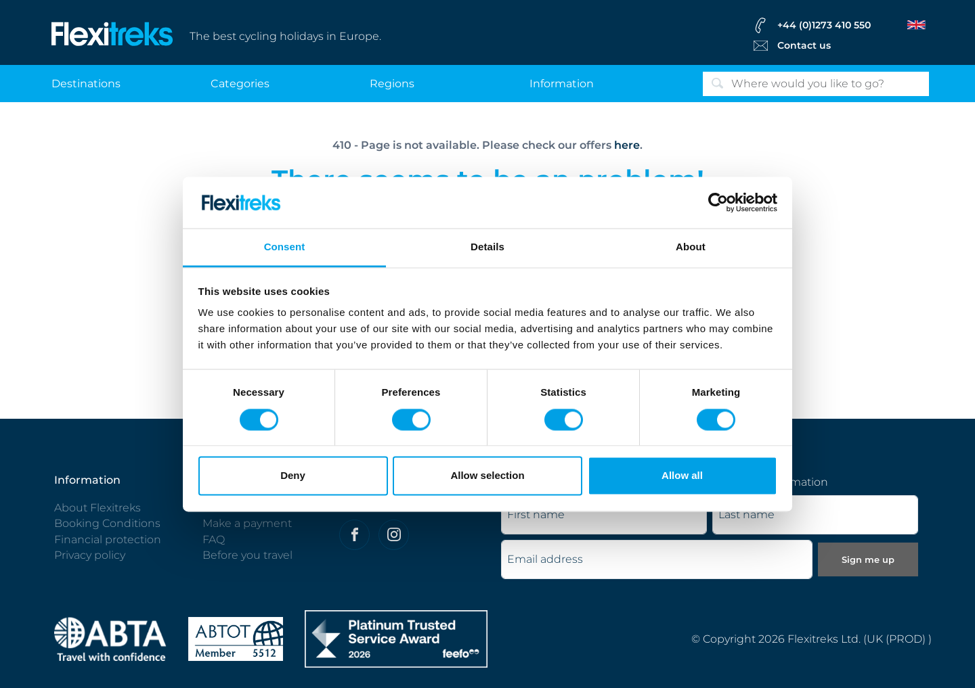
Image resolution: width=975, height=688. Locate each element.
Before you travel (247, 555)
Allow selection (487, 476)
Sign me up (868, 559)
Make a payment (247, 523)
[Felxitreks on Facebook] (354, 535)
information (561, 83)
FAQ (213, 539)
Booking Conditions (107, 523)
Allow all (682, 476)
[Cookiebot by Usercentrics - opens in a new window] (718, 202)
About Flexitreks (97, 507)
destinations (86, 83)
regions (392, 83)
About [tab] (691, 247)
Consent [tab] (284, 247)
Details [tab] (487, 247)
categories (240, 83)
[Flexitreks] (112, 32)
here (627, 145)
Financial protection (107, 539)
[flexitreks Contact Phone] (838, 25)
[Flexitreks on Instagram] (393, 535)
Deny (292, 476)
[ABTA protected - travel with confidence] (110, 638)
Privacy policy (89, 555)
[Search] (816, 84)
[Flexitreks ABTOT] (235, 638)
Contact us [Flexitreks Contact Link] (804, 45)
